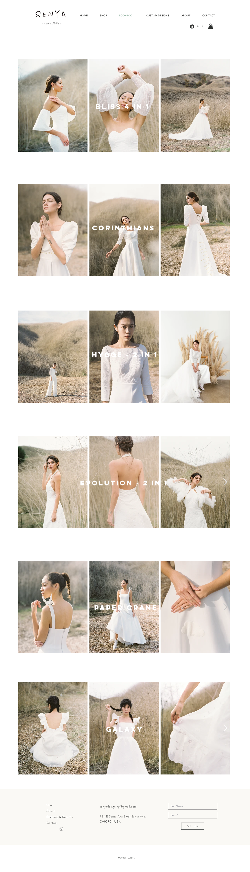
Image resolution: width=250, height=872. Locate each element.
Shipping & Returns (59, 817)
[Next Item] (225, 105)
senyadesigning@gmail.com (118, 806)
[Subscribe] (192, 826)
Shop (50, 805)
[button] (210, 26)
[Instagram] (61, 828)
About (50, 810)
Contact (52, 822)
